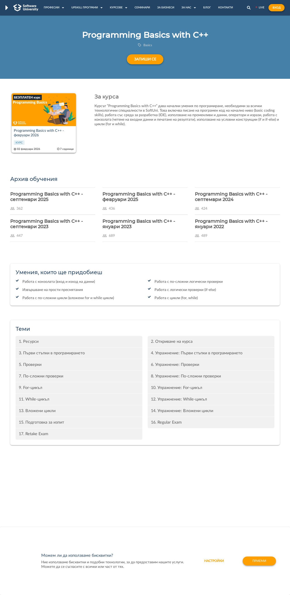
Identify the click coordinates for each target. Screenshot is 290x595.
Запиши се (145, 59)
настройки (214, 561)
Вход (276, 7)
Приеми (259, 561)
